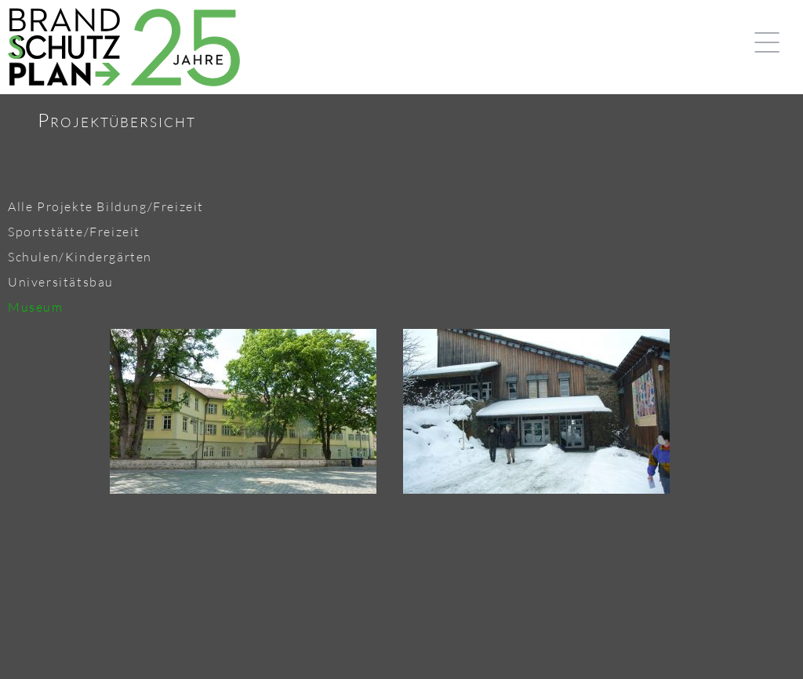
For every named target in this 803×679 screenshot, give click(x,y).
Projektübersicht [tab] (117, 120)
